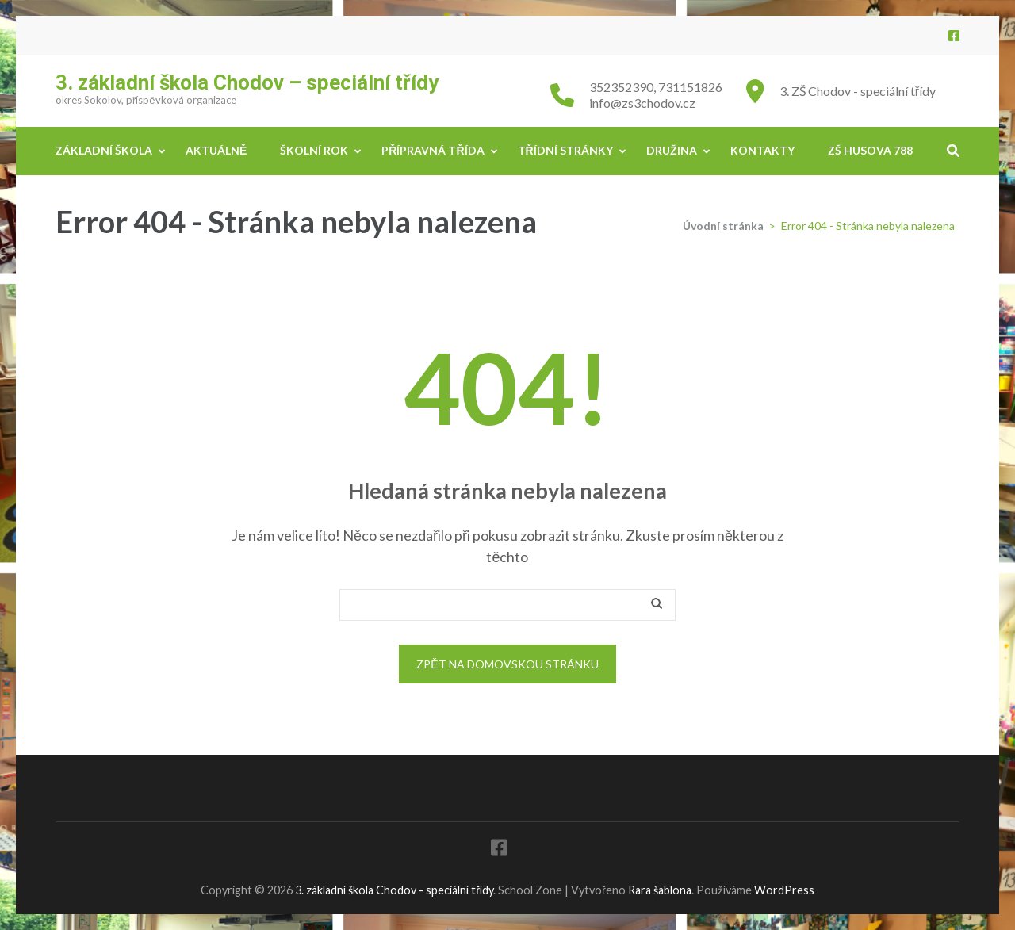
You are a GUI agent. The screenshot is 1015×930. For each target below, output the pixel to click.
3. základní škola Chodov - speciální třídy (394, 890)
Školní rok (314, 150)
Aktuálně (216, 150)
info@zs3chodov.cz (642, 102)
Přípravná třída (432, 150)
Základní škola (104, 150)
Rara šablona (659, 890)
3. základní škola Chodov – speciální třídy (247, 82)
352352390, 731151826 (655, 86)
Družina (671, 150)
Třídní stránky (565, 150)
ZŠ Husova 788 (870, 150)
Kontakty (762, 150)
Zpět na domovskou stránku (507, 664)
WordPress (784, 890)
